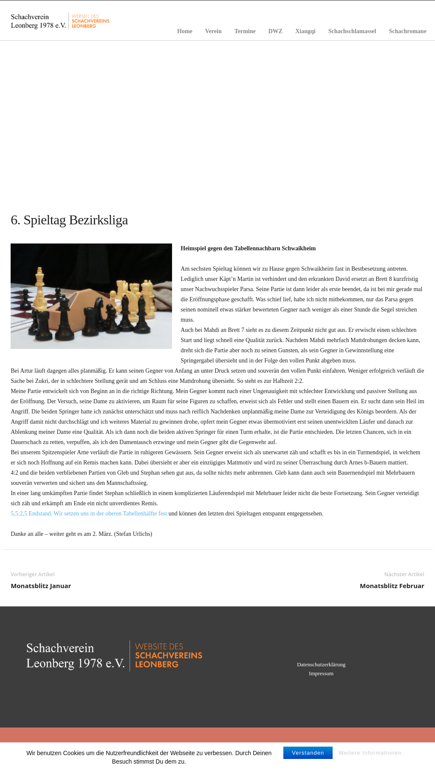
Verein (213, 31)
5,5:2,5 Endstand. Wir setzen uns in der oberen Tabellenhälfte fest (89, 513)
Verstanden (308, 758)
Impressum (321, 673)
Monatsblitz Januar (41, 585)
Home (184, 31)
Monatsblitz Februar (392, 585)
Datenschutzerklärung (321, 664)
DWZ (275, 31)
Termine (245, 31)
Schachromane (407, 31)
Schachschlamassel (352, 31)
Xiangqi (305, 31)
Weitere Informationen (370, 758)
